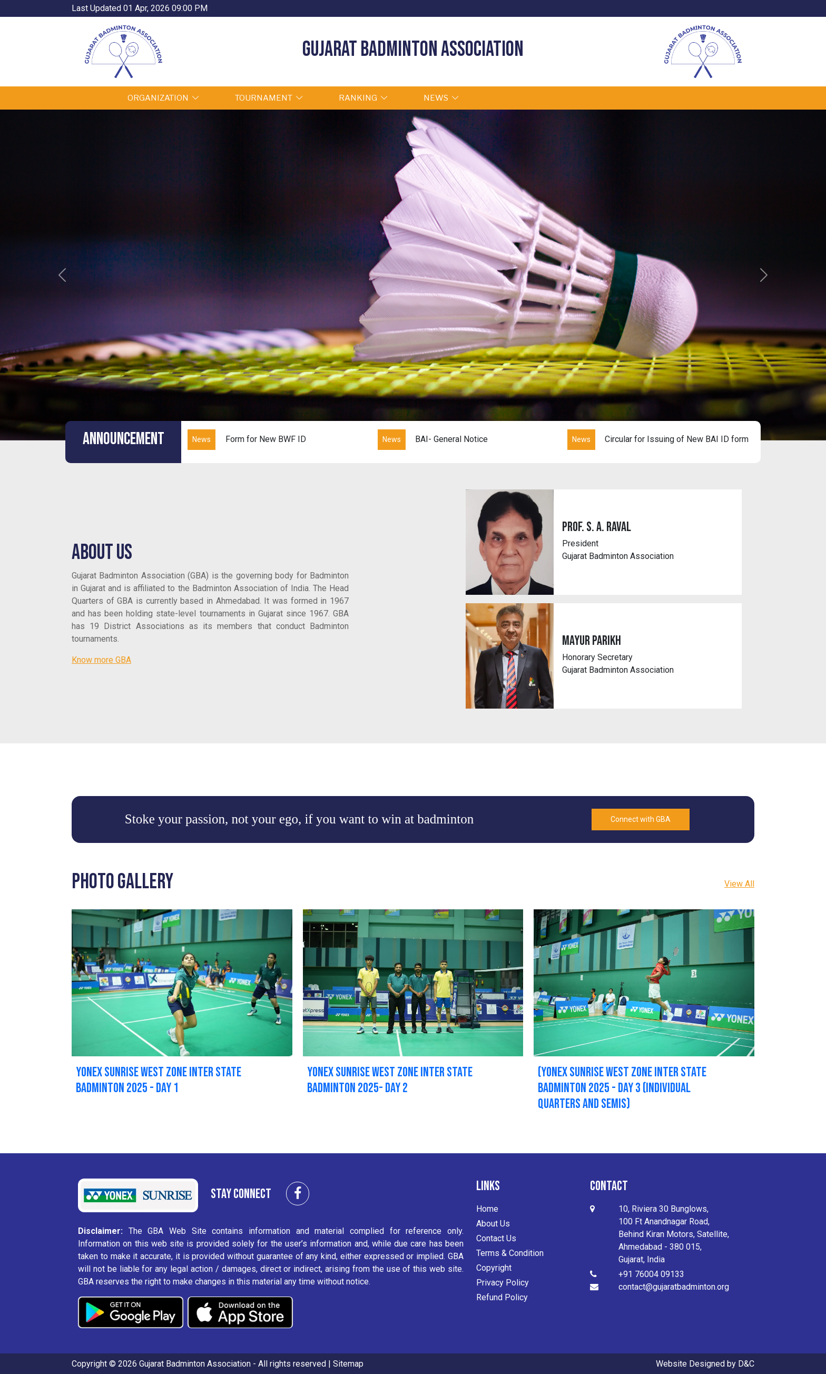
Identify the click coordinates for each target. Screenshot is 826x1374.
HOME (88, 97)
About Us (493, 1223)
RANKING (372, 97)
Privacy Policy (502, 1282)
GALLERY (521, 97)
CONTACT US (600, 97)
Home (487, 1208)
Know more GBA (101, 659)
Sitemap (348, 1363)
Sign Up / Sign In (689, 97)
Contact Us (496, 1237)
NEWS (450, 97)
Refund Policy (502, 1296)
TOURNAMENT (277, 97)
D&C (746, 1363)
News (201, 438)
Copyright (494, 1267)
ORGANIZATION (172, 97)
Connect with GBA (641, 818)
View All (739, 883)
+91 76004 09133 (651, 1273)
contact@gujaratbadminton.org (673, 1286)
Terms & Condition (510, 1252)
